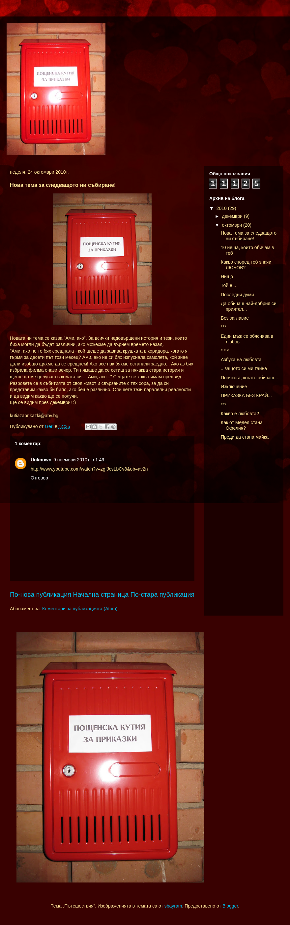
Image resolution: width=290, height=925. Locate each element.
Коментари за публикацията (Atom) (79, 608)
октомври (232, 225)
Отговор (39, 477)
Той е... (228, 285)
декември (233, 216)
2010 (222, 208)
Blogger (230, 906)
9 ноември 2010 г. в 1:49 (78, 459)
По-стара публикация (162, 594)
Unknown (41, 459)
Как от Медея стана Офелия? (242, 425)
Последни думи (237, 294)
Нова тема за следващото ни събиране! (248, 235)
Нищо (227, 276)
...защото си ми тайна (244, 368)
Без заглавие (235, 318)
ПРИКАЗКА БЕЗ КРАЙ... (246, 395)
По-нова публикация (40, 594)
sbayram (173, 906)
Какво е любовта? (240, 413)
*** (223, 327)
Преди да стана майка (245, 437)
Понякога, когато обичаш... (249, 377)
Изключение (234, 386)
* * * (225, 350)
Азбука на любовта (241, 359)
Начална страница (101, 594)
